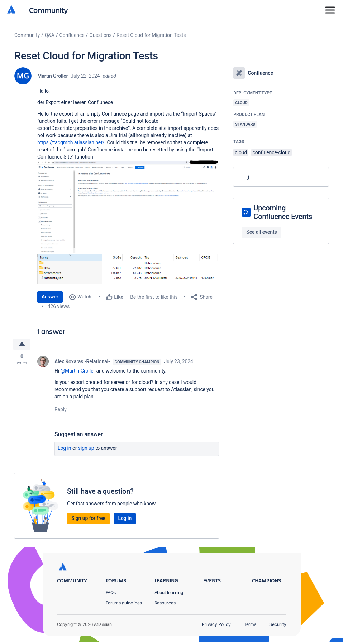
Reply (60, 409)
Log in (64, 448)
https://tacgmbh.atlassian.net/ (70, 142)
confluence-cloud (272, 152)
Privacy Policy (216, 624)
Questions (100, 35)
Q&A (49, 35)
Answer (50, 297)
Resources (165, 602)
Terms (250, 624)
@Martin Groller (78, 371)
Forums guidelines (124, 602)
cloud (241, 152)
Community (48, 10)
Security (277, 624)
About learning (169, 592)
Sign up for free (88, 518)
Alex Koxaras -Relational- (82, 361)
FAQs (111, 592)
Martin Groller (52, 76)
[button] (128, 206)
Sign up (86, 448)
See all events (261, 232)
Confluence (72, 35)
